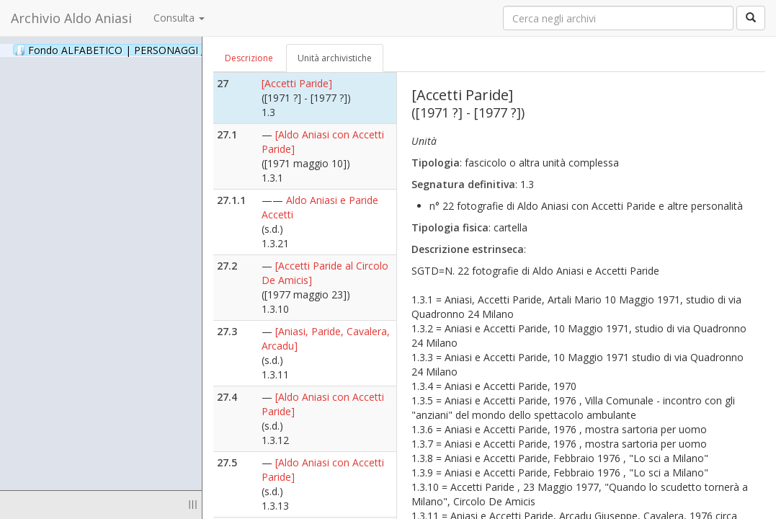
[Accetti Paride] (297, 83)
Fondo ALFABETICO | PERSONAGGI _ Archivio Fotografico (174, 50)
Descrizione (249, 58)
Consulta (179, 18)
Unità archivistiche (335, 58)
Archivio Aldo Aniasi (71, 18)
